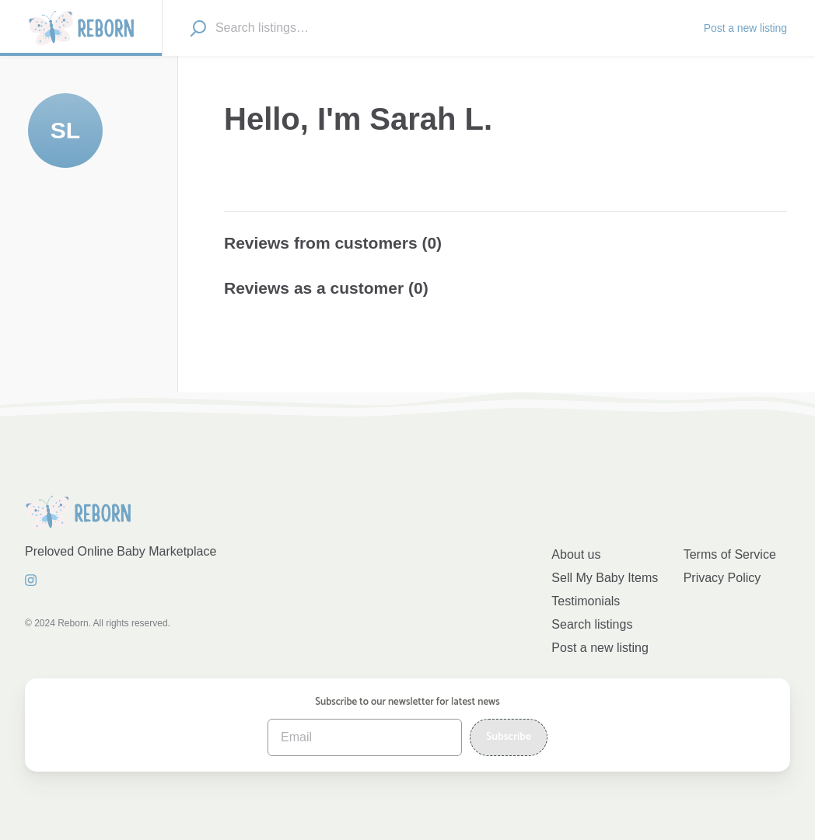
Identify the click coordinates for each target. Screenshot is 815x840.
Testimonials (585, 601)
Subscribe (508, 737)
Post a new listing (600, 647)
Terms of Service (730, 554)
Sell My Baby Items (604, 577)
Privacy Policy (722, 577)
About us (575, 554)
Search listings (591, 624)
